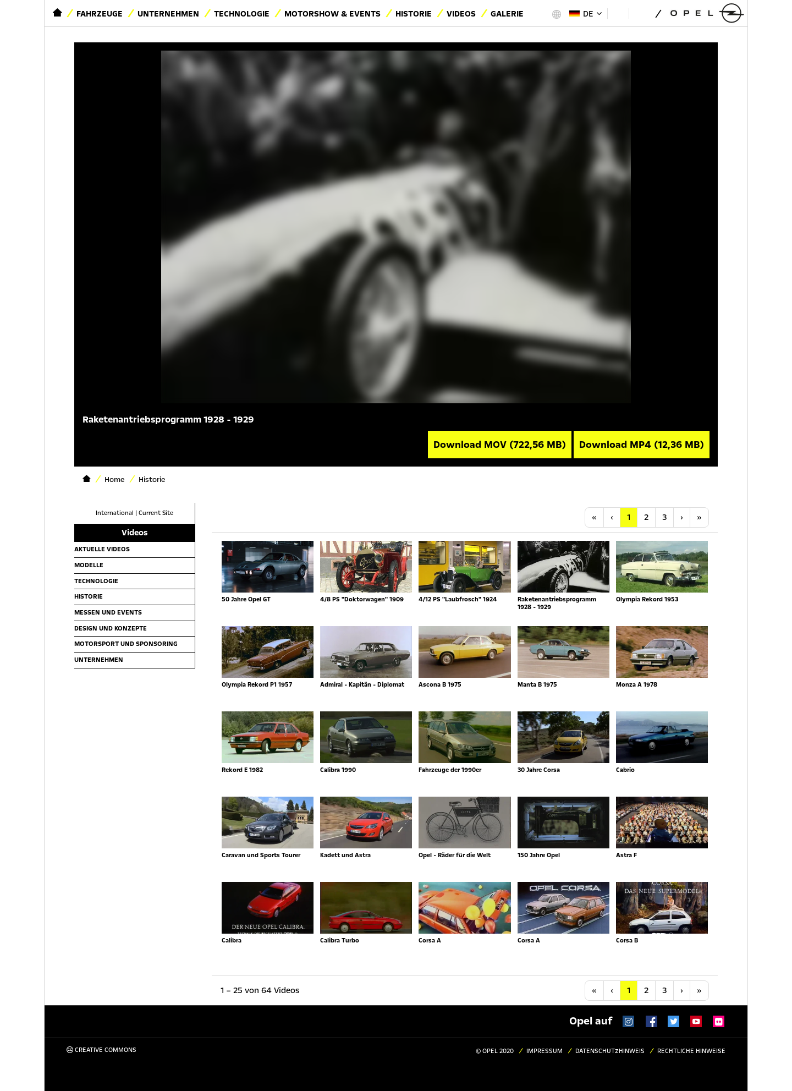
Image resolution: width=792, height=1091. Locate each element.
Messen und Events (108, 612)
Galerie (507, 13)
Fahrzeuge (99, 13)
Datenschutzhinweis (610, 1051)
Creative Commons (101, 1050)
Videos (461, 13)
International (115, 513)
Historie (413, 13)
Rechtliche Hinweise (691, 1051)
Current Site (156, 513)
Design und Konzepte (110, 628)
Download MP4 (641, 444)
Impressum (544, 1051)
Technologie (242, 13)
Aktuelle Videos (102, 549)
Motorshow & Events (332, 13)
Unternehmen (168, 13)
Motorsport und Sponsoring (126, 643)
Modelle (88, 565)
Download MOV (499, 444)
